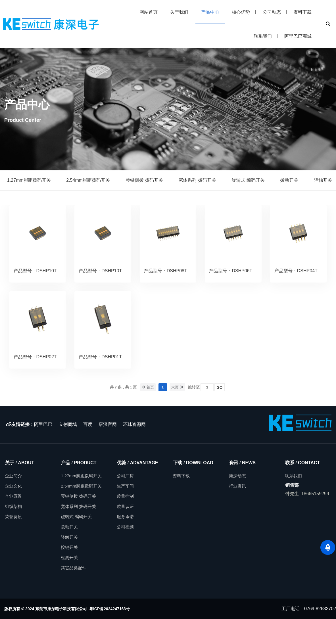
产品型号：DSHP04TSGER (302, 270)
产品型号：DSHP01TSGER (107, 356)
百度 (87, 424)
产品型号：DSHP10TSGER (107, 270)
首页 (148, 387)
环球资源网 (134, 424)
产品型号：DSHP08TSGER (172, 270)
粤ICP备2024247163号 (109, 609)
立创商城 (68, 424)
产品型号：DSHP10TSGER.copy (47, 270)
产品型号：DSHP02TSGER (42, 356)
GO (219, 387)
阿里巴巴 (43, 424)
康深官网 (108, 424)
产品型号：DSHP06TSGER (237, 270)
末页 (177, 387)
